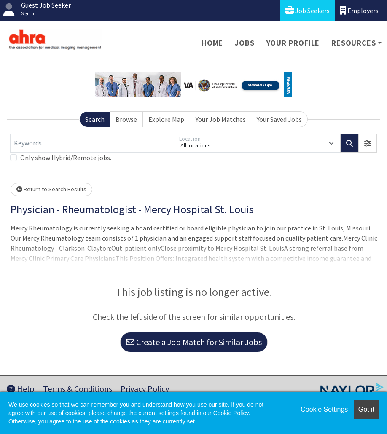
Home (212, 43)
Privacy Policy (145, 388)
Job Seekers (307, 10)
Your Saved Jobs (279, 119)
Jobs (244, 43)
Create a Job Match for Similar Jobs (194, 342)
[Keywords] (92, 143)
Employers (359, 10)
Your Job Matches (221, 119)
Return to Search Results (51, 189)
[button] (367, 143)
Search (95, 119)
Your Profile (293, 43)
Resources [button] (353, 43)
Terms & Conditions (77, 388)
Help (21, 388)
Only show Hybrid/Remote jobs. (65, 157)
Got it (366, 409)
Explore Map (166, 119)
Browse (126, 119)
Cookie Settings (324, 409)
